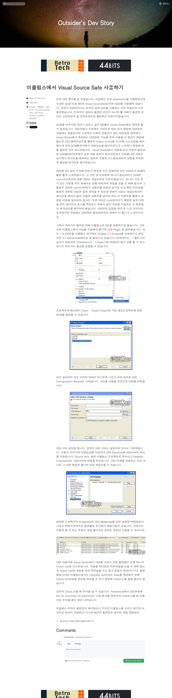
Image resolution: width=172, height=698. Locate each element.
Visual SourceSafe (42, 110)
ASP (47, 107)
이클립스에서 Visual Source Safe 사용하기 (75, 87)
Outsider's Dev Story (86, 22)
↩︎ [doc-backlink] (93, 621)
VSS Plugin (114, 229)
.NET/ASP (33, 102)
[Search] (13, 3)
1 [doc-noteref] (71, 102)
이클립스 (40, 107)
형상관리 (33, 118)
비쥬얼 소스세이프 (36, 115)
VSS (31, 112)
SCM (68, 104)
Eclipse (33, 107)
